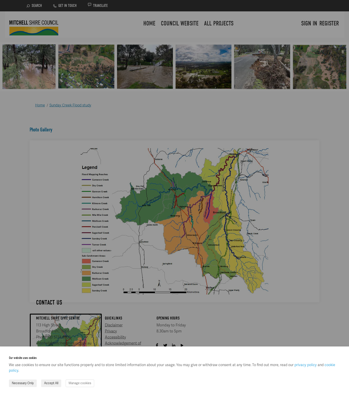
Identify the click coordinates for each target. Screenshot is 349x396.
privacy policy (305, 365)
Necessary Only (23, 383)
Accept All (51, 383)
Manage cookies (80, 383)
